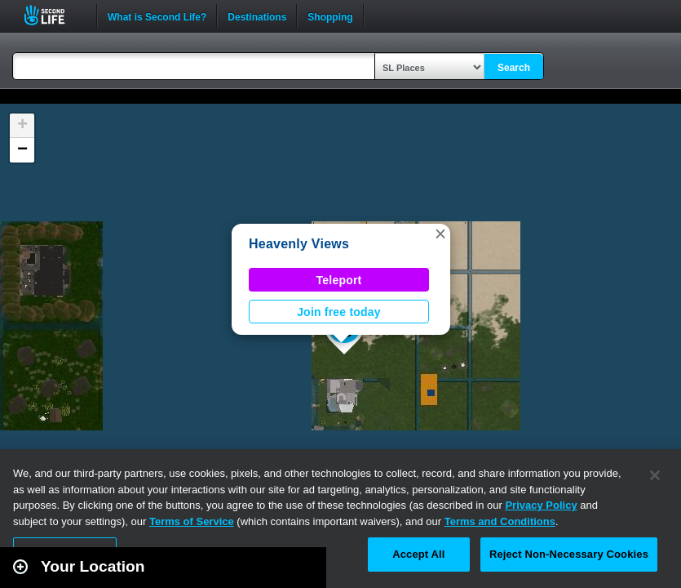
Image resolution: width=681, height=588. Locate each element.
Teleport (339, 280)
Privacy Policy (541, 505)
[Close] (655, 475)
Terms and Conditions (499, 521)
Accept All (418, 554)
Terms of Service (191, 521)
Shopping (329, 15)
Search (513, 68)
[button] (440, 233)
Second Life (53, 15)
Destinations (257, 15)
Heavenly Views (299, 244)
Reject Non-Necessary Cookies (568, 554)
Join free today (339, 311)
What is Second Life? (157, 15)
